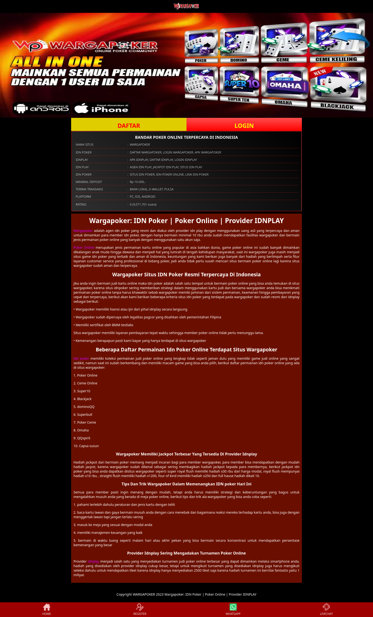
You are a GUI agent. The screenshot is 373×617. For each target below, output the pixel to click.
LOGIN (244, 125)
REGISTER (139, 609)
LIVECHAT (326, 609)
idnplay (93, 561)
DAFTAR (129, 125)
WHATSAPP (233, 609)
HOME (46, 609)
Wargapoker (83, 230)
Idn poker (81, 358)
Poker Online (84, 247)
